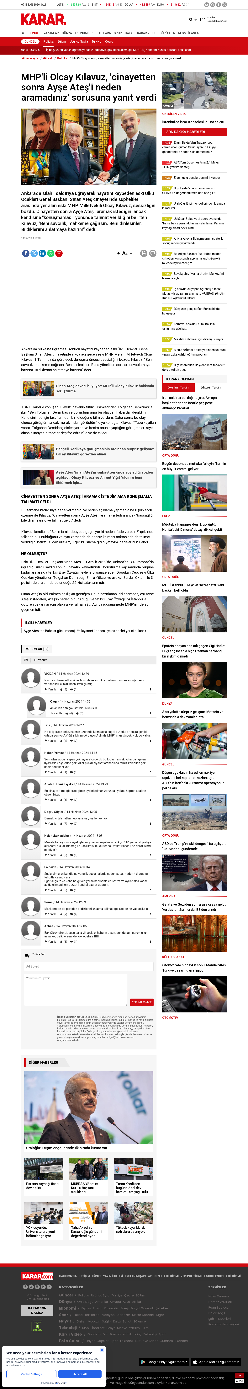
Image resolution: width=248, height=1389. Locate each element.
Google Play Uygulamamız (167, 1362)
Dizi (105, 1334)
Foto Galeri (69, 1340)
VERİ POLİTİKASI (191, 1276)
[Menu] (205, 33)
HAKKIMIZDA (68, 1276)
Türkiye (96, 41)
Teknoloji (68, 1327)
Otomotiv (111, 1308)
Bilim (145, 1328)
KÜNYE (96, 1276)
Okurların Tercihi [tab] (178, 387)
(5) (65, 689)
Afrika (136, 1302)
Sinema (115, 1334)
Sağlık (106, 1321)
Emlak (97, 1308)
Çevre (109, 41)
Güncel (34, 33)
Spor (118, 33)
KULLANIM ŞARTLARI (138, 1276)
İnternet (98, 1328)
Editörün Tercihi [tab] (210, 387)
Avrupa (115, 1302)
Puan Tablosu (218, 1307)
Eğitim (61, 41)
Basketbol (92, 1315)
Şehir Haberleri (219, 1319)
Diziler (81, 1321)
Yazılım (134, 1328)
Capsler (103, 1341)
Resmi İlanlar (189, 33)
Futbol (78, 1315)
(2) (65, 740)
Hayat (129, 33)
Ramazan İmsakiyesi (223, 1324)
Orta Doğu (85, 1302)
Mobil (86, 1328)
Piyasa (86, 1308)
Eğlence (140, 1321)
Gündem (94, 1334)
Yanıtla (52, 689)
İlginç (137, 1334)
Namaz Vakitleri (220, 1302)
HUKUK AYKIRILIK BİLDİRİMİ (222, 1276)
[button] (119, 253)
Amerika (101, 1302)
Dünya (67, 33)
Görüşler (167, 33)
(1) (75, 689)
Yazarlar (51, 33)
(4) (71, 713)
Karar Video (146, 33)
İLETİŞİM (84, 1276)
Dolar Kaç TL (217, 1313)
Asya (126, 1302)
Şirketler (162, 1308)
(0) (81, 713)
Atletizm (123, 1315)
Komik (127, 1334)
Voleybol (108, 1315)
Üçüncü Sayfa (79, 41)
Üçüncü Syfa (100, 1295)
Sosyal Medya (117, 1328)
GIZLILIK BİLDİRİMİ (166, 1276)
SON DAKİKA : (31, 50)
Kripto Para (101, 33)
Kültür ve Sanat (146, 1341)
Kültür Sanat (122, 1321)
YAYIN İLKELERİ (113, 1276)
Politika (48, 41)
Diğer (160, 1315)
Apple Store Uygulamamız (219, 1362)
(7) (65, 823)
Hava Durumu (218, 1296)
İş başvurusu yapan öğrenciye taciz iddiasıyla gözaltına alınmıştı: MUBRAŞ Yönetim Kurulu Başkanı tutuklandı (118, 50)
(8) (65, 941)
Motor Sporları (143, 1315)
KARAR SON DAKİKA (37, 1310)
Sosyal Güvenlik (142, 1308)
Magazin (94, 1321)
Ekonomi (82, 33)
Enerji (124, 1308)
